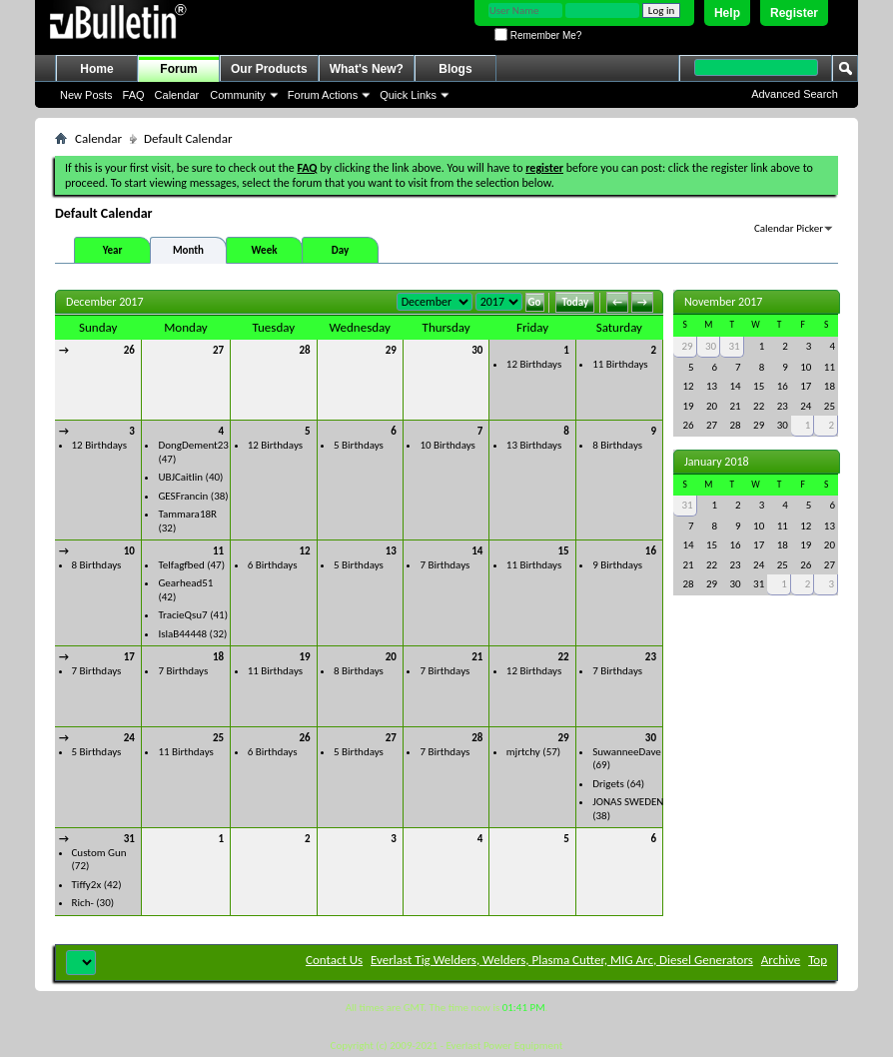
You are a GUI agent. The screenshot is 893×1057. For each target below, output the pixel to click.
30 (476, 350)
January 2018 (716, 462)
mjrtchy (523, 751)
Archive (780, 959)
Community (238, 95)
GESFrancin (183, 496)
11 (218, 550)
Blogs (455, 69)
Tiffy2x (87, 884)
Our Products (269, 69)
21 (476, 656)
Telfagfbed (181, 564)
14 (476, 550)
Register (794, 13)
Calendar (177, 95)
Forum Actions (323, 95)
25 (218, 737)
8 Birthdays (617, 445)
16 (650, 550)
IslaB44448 (182, 633)
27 (218, 350)
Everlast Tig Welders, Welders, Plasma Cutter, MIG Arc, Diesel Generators (562, 959)
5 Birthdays (359, 445)
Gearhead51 (185, 582)
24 (129, 737)
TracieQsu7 (182, 614)
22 (563, 656)
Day (340, 250)
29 (391, 350)
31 (129, 838)
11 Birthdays (619, 364)
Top (817, 959)
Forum (178, 69)
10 (129, 550)
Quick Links (408, 95)
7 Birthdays (444, 564)
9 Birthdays (617, 564)
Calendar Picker (788, 228)
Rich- (83, 902)
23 (650, 656)
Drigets (608, 783)
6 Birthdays (273, 564)
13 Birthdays (533, 445)
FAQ (134, 95)
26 (129, 350)
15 (563, 550)
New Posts (86, 95)
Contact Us (334, 959)
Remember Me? (537, 35)
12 (304, 550)
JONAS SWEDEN (627, 801)
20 (391, 656)
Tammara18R (187, 514)
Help (727, 13)
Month (188, 250)
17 (129, 656)
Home (96, 69)
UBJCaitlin (180, 477)
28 (304, 350)
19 (304, 656)
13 (391, 550)
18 (218, 656)
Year (113, 250)
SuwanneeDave (626, 751)
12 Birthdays (533, 364)
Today (574, 302)
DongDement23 (193, 445)
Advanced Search (794, 94)
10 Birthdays (447, 445)
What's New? (367, 69)
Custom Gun (99, 852)
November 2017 (723, 302)
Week (265, 250)
